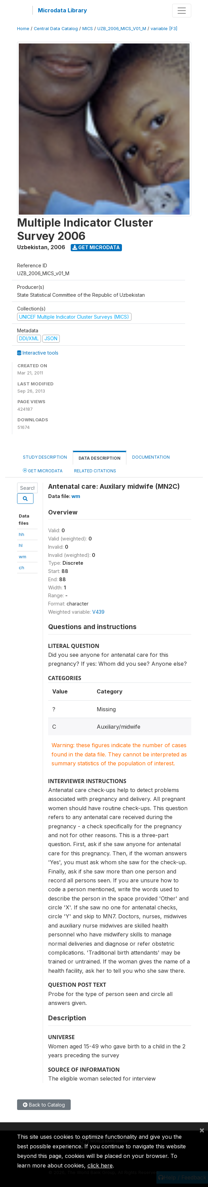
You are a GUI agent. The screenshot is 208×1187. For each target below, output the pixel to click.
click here (100, 1165)
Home (23, 28)
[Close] (202, 1130)
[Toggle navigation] (181, 10)
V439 (98, 612)
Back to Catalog (44, 1105)
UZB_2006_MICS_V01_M (121, 28)
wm (22, 556)
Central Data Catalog (56, 28)
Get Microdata (96, 247)
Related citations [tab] (95, 470)
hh (21, 534)
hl (21, 545)
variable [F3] (164, 28)
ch (21, 567)
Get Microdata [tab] (43, 470)
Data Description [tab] (100, 458)
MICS (87, 28)
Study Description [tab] (45, 457)
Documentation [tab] (151, 457)
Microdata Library (62, 10)
